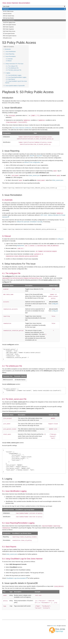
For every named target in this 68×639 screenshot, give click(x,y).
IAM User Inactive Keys (8, 15)
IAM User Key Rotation (8, 18)
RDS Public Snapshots (8, 29)
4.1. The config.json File (12, 66)
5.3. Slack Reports (10, 79)
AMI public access (7, 38)
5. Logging (7, 73)
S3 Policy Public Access (8, 20)
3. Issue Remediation (10, 56)
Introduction (8, 49)
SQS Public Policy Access (9, 31)
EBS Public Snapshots (8, 27)
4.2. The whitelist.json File (12, 68)
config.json (60, 239)
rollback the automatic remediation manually (29, 221)
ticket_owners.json (34, 175)
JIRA (30, 156)
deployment (20, 245)
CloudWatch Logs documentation (16, 578)
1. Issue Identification (10, 51)
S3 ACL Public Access (8, 11)
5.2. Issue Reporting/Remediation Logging (16, 77)
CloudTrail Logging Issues (9, 22)
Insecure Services (7, 13)
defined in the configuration (32, 162)
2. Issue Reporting (9, 54)
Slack (38, 156)
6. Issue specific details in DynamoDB (15, 85)
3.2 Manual (8, 60)
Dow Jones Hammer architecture (21, 127)
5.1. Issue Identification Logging (13, 75)
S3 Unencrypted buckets (9, 33)
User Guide (34, 6)
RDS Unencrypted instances (9, 35)
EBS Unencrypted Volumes (9, 24)
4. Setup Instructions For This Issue (14, 63)
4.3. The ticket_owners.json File (13, 70)
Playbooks (34, 9)
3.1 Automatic (9, 58)
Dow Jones (53, 625)
